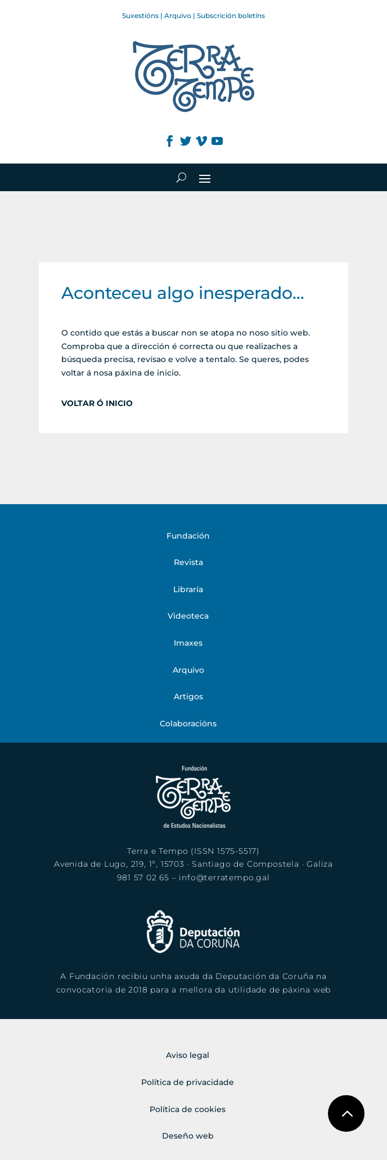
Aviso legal (187, 1055)
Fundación (188, 536)
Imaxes (188, 643)
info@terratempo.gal (224, 877)
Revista (188, 562)
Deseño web (188, 1136)
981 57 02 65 (143, 877)
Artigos (188, 696)
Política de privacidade (187, 1082)
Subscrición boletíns (231, 15)
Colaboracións (188, 723)
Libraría (188, 589)
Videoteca (188, 616)
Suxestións (140, 15)
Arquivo (177, 15)
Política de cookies (188, 1109)
